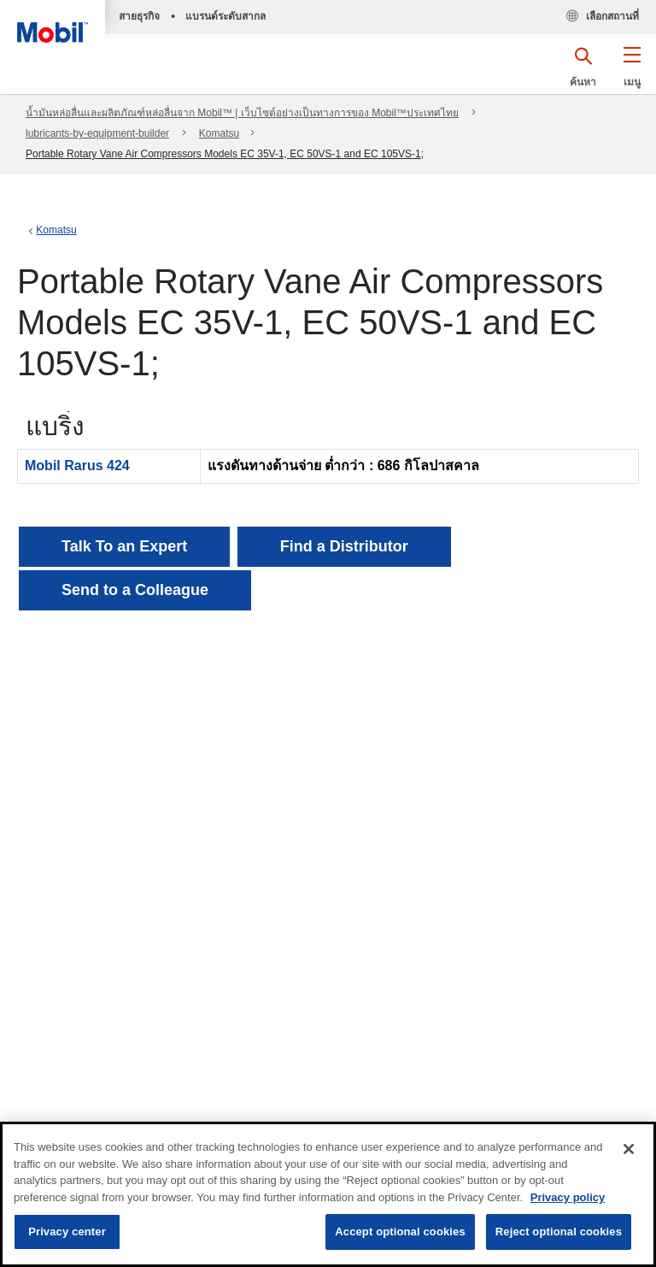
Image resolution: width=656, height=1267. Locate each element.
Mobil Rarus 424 (77, 465)
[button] (631, 72)
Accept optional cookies (400, 1231)
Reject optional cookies (558, 1231)
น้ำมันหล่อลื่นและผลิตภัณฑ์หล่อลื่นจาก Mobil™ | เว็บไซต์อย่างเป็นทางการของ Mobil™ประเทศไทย (242, 113)
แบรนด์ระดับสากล (225, 16)
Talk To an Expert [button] (124, 546)
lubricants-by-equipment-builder (97, 133)
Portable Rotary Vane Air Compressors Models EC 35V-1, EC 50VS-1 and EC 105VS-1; (225, 154)
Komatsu (219, 133)
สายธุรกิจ (139, 16)
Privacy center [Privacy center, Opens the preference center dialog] (67, 1231)
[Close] (628, 1149)
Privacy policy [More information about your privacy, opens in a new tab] (567, 1197)
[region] (328, 1194)
